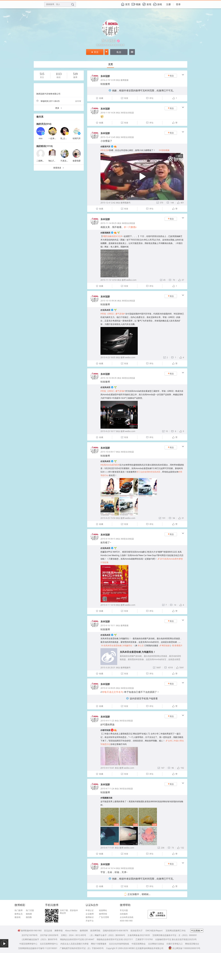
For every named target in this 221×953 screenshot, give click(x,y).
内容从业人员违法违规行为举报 (74, 943)
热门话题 (30, 910)
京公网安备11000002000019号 (184, 948)
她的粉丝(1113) (44, 146)
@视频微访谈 (106, 797)
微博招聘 (84, 930)
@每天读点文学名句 (112, 692)
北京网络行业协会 (156, 943)
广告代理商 (104, 917)
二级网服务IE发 (43, 160)
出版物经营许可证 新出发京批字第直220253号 (176, 939)
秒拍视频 (164, 150)
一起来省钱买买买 (56, 138)
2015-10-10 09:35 (108, 378)
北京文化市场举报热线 (119, 943)
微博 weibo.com (129, 280)
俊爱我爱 (77, 160)
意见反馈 (48, 930)
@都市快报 (105, 730)
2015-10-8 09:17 (108, 451)
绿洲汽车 (77, 138)
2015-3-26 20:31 (108, 667)
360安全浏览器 (127, 112)
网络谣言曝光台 (192, 943)
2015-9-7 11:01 (107, 847)
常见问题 (124, 910)
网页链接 (164, 645)
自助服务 (124, 914)
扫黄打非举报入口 (175, 943)
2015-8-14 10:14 (108, 868)
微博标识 (90, 917)
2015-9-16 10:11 (108, 625)
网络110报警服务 (98, 943)
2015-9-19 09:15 (108, 538)
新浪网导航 (95, 930)
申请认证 (90, 910)
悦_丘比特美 (65, 138)
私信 (119, 52)
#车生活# (104, 150)
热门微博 (19, 910)
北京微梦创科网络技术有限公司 (149, 948)
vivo (41, 138)
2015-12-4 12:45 (108, 137)
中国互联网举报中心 (28, 943)
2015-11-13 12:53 (108, 280)
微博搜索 (125, 80)
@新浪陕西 (105, 232)
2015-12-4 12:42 (108, 202)
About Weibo (71, 930)
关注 (94, 52)
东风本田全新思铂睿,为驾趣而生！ (117, 645)
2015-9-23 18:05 (108, 357)
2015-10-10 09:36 (108, 300)
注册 (168, 4)
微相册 (29, 914)
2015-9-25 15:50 (108, 518)
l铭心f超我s (53, 160)
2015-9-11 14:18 (108, 604)
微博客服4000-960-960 (30, 930)
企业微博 (90, 914)
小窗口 (179, 155)
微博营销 (103, 914)
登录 (178, 4)
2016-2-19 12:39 (108, 80)
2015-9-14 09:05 (108, 688)
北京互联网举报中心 (49, 943)
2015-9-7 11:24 (107, 788)
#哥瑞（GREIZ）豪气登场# (112, 313)
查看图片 (177, 645)
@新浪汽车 (105, 146)
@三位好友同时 (143, 471)
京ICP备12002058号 (49, 935)
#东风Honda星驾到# (109, 464)
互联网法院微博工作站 (176, 930)
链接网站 (103, 910)
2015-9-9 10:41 (107, 767)
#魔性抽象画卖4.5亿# (112, 236)
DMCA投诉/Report (154, 930)
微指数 (29, 917)
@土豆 (141, 645)
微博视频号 (126, 202)
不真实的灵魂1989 (68, 160)
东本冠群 (105, 76)
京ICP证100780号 (30, 935)
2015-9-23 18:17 (108, 431)
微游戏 (18, 917)
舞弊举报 (59, 930)
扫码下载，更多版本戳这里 (69, 911)
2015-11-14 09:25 (108, 223)
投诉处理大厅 (137, 930)
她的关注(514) (43, 123)
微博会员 (19, 914)
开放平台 (90, 920)
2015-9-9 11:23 (107, 720)
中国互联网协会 (139, 943)
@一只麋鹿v (130, 227)
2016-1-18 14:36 (108, 112)
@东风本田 (105, 310)
